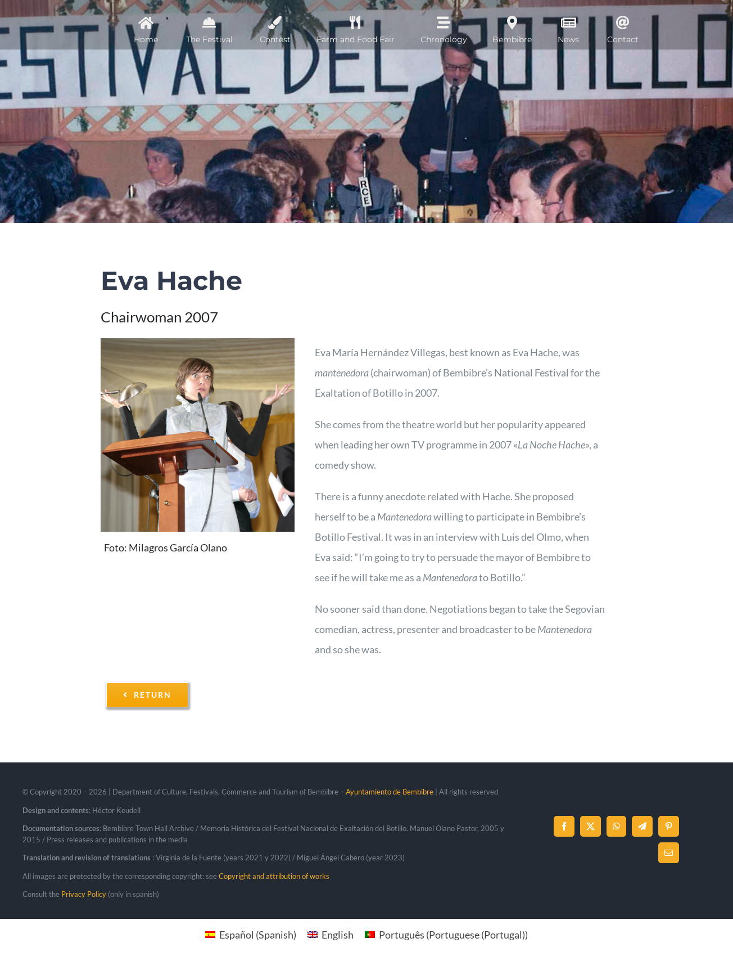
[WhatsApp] (616, 826)
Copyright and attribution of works (274, 876)
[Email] (668, 853)
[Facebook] (564, 826)
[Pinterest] (668, 826)
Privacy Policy (83, 894)
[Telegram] (642, 826)
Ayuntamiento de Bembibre (389, 791)
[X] (590, 826)
